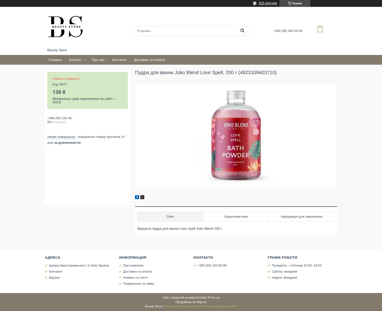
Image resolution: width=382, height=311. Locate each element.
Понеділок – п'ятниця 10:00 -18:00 (297, 265)
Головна (54, 60)
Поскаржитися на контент (181, 306)
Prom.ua (214, 297)
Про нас (98, 60)
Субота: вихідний (284, 271)
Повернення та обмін (138, 283)
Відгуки (54, 277)
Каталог (75, 60)
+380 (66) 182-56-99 (212, 265)
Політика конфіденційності (219, 306)
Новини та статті (135, 277)
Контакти (119, 60)
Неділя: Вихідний (284, 277)
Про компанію (133, 265)
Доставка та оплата (149, 60)
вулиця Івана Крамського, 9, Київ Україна (79, 265)
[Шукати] (242, 30)
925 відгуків (268, 3)
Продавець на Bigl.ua (191, 302)
